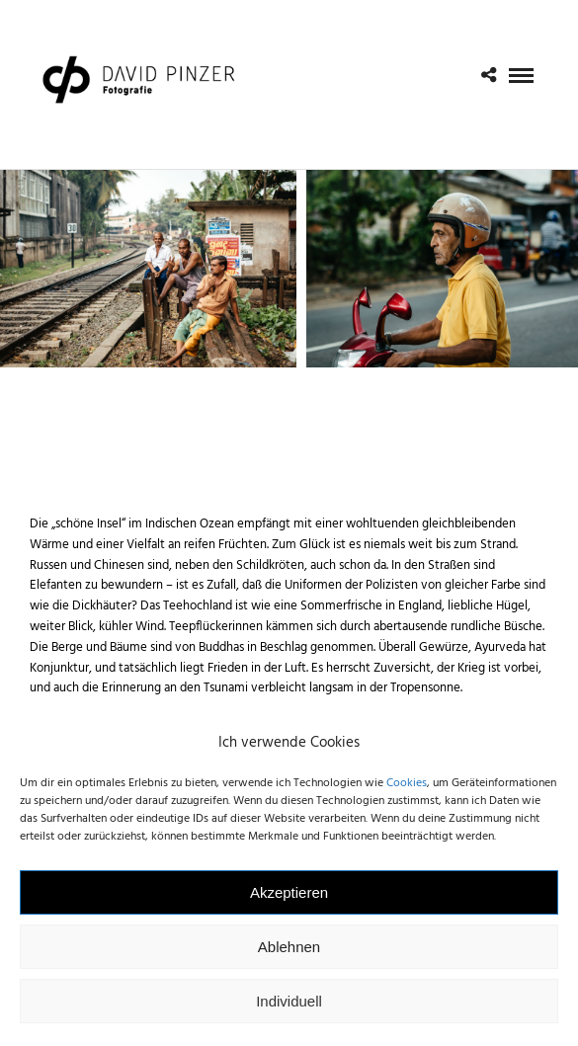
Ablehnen (289, 959)
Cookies (406, 796)
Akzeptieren (289, 905)
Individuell (289, 1014)
